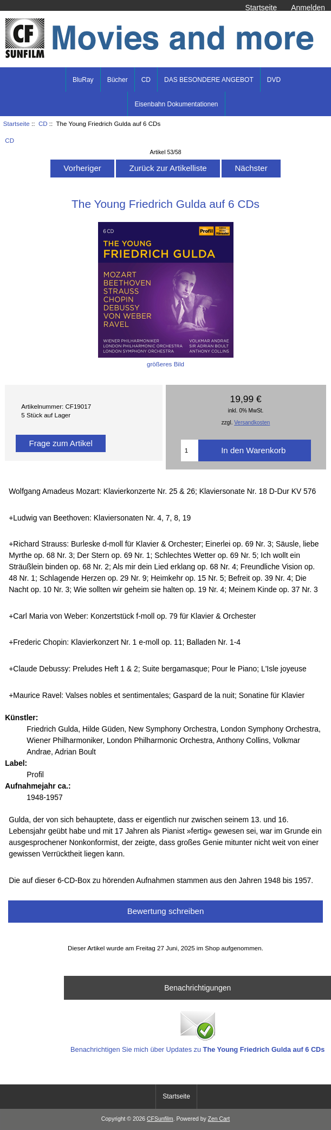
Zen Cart (219, 1119)
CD (43, 123)
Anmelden (308, 7)
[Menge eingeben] (190, 450)
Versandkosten (252, 423)
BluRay (83, 80)
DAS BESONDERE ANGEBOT (209, 80)
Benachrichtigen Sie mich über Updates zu (197, 1030)
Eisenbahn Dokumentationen (176, 104)
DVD (274, 80)
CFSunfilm (160, 1119)
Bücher (117, 80)
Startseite (261, 7)
